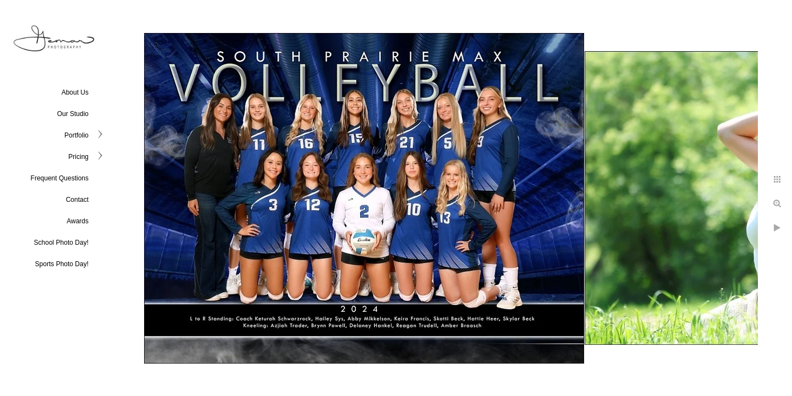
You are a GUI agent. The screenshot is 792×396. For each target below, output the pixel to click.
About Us (75, 92)
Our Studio (73, 114)
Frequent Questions (60, 178)
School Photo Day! (61, 242)
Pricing (78, 157)
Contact (77, 200)
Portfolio (76, 135)
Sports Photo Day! (62, 264)
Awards (78, 221)
